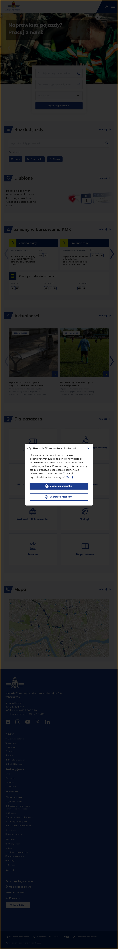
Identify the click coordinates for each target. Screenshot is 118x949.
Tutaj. (69, 477)
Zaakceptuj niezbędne (59, 497)
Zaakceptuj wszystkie (59, 486)
